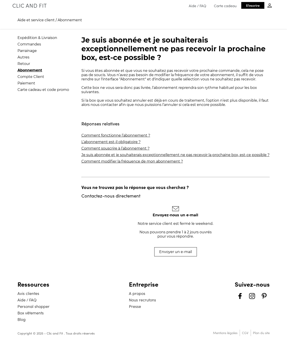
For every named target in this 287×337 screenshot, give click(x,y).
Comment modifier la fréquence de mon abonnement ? (132, 161)
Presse (135, 306)
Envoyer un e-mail (175, 252)
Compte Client (30, 77)
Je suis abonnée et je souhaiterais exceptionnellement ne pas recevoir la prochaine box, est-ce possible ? (175, 155)
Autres (23, 57)
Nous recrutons (142, 300)
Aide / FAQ (197, 5)
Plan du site (261, 333)
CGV (245, 333)
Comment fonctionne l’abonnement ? (115, 135)
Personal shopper (33, 306)
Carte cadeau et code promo (43, 90)
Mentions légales (225, 333)
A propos (137, 293)
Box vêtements (30, 313)
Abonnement (70, 20)
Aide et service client (36, 20)
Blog (21, 319)
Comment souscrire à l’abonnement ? (115, 148)
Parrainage (27, 51)
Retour (23, 64)
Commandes (29, 44)
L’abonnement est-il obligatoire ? (111, 142)
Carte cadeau (225, 5)
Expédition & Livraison (37, 38)
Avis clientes (28, 293)
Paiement (26, 83)
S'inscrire (253, 5)
